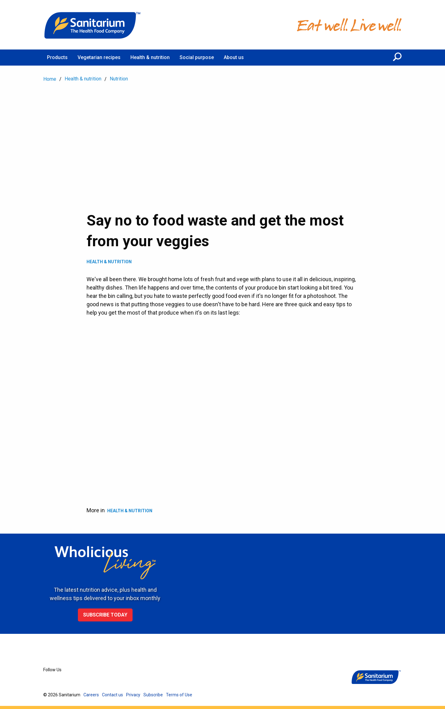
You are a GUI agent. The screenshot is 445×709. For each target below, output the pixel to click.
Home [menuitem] (49, 79)
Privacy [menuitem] (133, 694)
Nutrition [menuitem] (119, 79)
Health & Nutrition (109, 261)
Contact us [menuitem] (112, 694)
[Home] (92, 24)
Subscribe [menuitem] (153, 694)
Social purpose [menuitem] (197, 57)
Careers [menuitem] (91, 694)
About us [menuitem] (234, 57)
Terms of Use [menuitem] (179, 694)
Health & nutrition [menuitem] (150, 57)
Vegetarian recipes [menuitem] (99, 57)
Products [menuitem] (57, 57)
